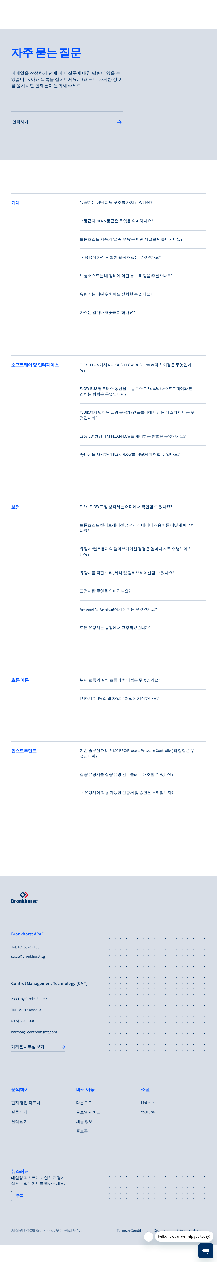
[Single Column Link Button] (67, 122)
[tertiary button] (19, 1213)
